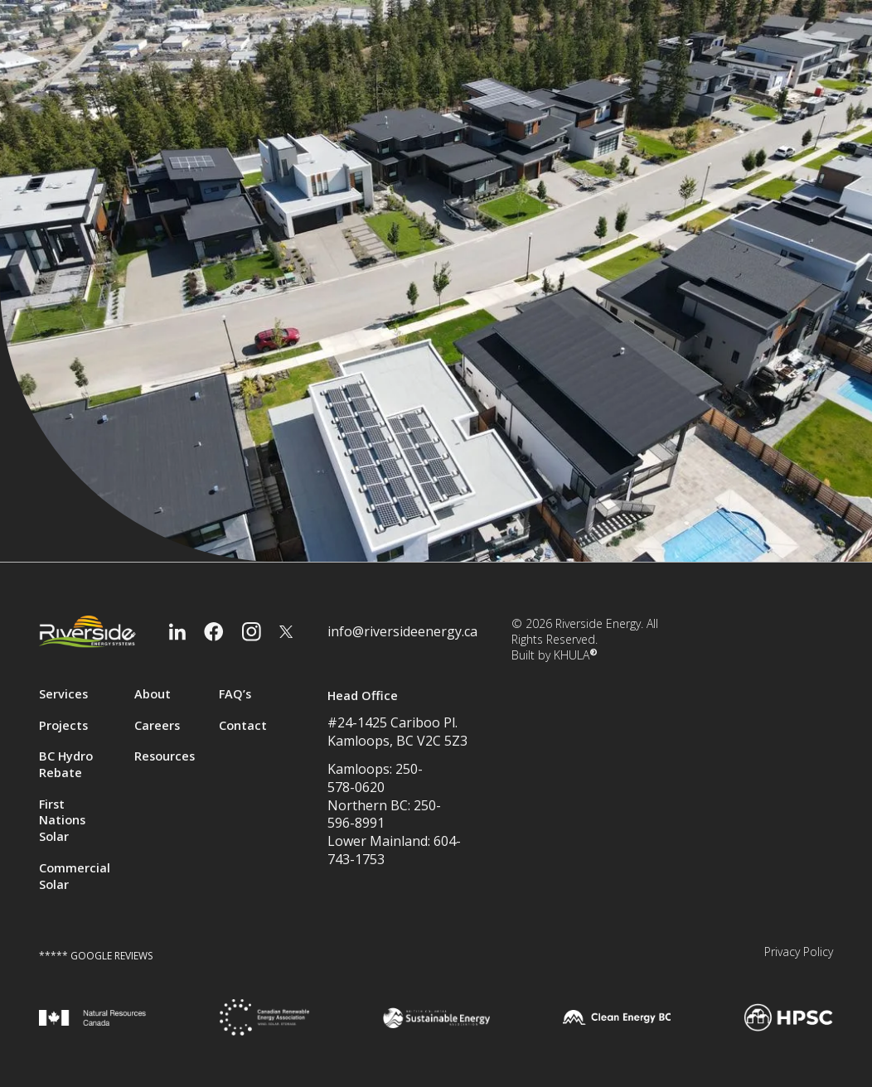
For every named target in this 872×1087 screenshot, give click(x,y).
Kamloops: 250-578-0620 (375, 778)
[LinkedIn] (177, 631)
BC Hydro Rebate (66, 764)
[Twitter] (286, 632)
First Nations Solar (62, 820)
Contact (243, 725)
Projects (63, 725)
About (152, 694)
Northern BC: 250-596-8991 (384, 815)
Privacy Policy (798, 951)
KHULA (576, 655)
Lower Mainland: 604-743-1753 (394, 850)
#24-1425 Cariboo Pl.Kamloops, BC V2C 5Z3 (397, 731)
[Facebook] (214, 631)
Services (63, 694)
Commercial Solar (74, 876)
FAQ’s (235, 694)
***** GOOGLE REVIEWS (96, 956)
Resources (164, 756)
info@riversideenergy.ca (402, 631)
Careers (157, 725)
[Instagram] (251, 631)
